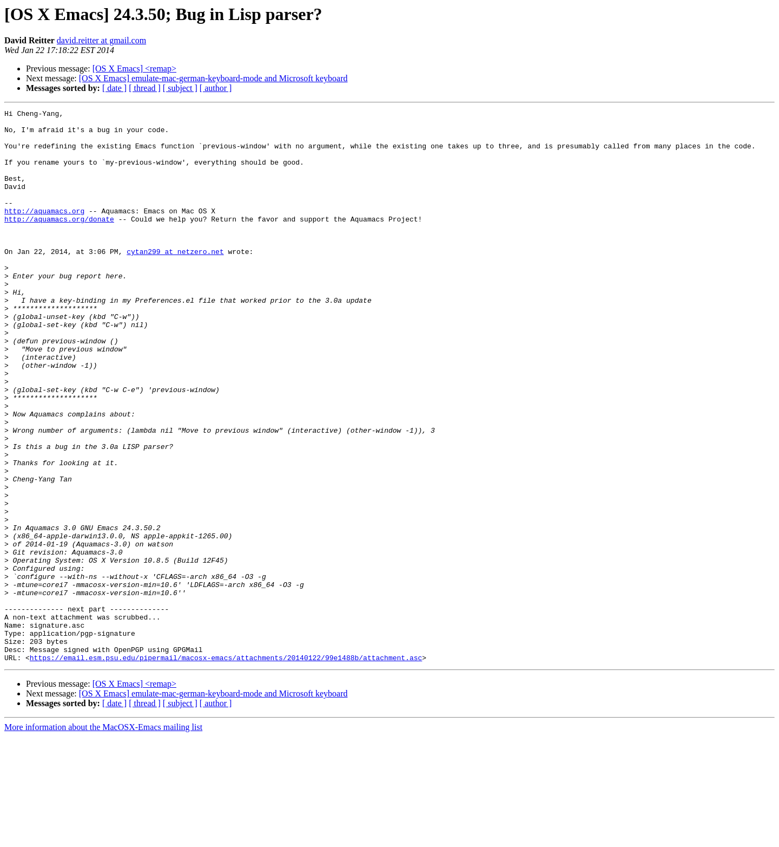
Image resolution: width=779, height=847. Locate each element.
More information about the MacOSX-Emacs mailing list (103, 837)
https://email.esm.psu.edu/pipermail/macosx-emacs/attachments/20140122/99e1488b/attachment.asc (226, 768)
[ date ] (114, 88)
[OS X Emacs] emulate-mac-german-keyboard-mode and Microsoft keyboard (213, 78)
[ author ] (216, 88)
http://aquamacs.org (44, 232)
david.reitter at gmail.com (101, 40)
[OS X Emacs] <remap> (134, 68)
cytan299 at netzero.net (175, 280)
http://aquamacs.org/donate (59, 241)
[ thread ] (145, 88)
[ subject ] (180, 88)
